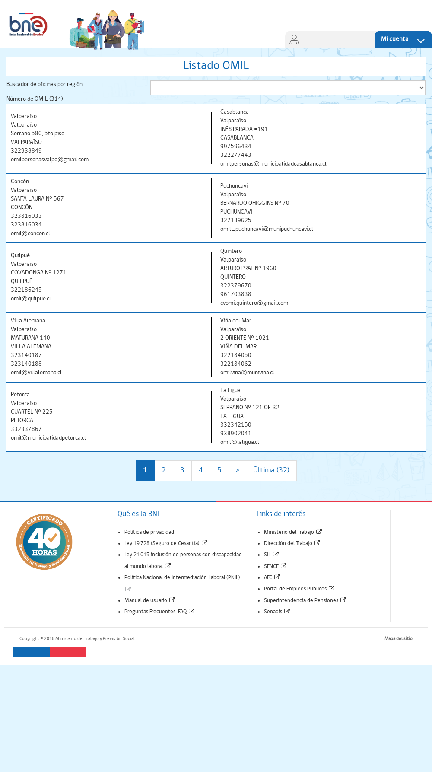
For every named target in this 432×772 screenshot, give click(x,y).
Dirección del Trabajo (292, 543)
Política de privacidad (149, 532)
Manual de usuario (150, 600)
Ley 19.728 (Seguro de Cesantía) (166, 543)
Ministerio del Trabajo (293, 532)
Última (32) (271, 470)
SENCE (275, 566)
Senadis (277, 612)
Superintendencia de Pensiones (305, 600)
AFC (272, 578)
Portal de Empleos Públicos (299, 589)
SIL (272, 555)
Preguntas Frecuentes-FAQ (159, 612)
